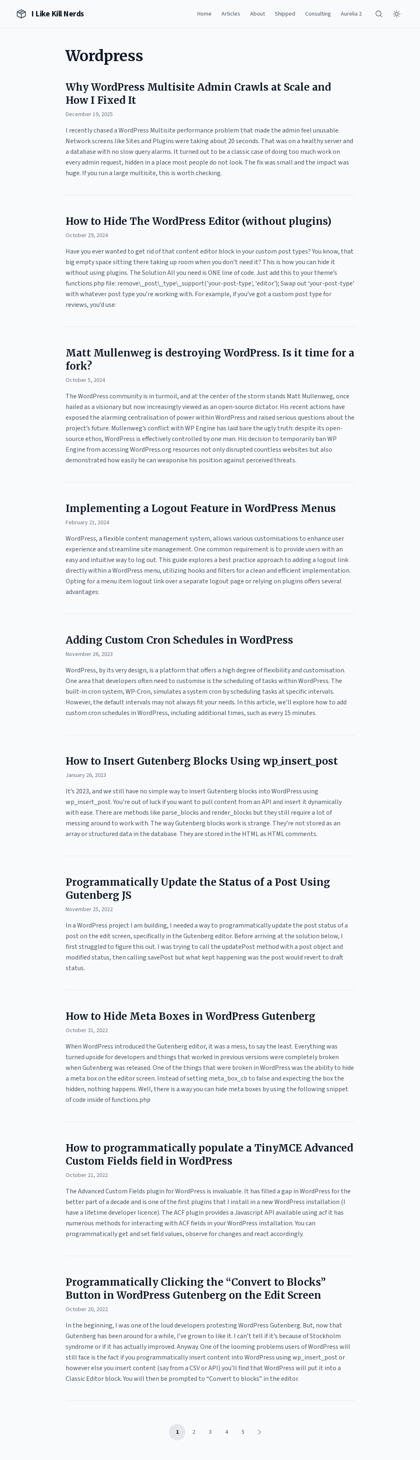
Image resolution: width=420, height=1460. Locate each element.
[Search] (379, 14)
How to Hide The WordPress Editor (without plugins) (198, 221)
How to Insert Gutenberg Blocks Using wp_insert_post (202, 761)
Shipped (285, 14)
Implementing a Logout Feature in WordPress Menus (201, 508)
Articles (230, 14)
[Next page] (259, 1432)
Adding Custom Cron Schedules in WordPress (179, 640)
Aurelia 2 (351, 14)
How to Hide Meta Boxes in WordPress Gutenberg (190, 1016)
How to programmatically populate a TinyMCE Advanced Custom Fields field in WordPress (209, 1155)
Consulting (318, 14)
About (257, 14)
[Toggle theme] (397, 14)
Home (204, 14)
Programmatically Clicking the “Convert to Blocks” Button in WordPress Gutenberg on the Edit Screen (196, 1289)
